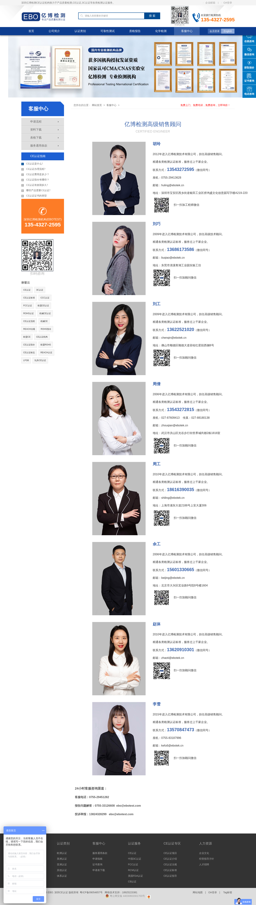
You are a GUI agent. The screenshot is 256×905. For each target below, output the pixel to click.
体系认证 (62, 875)
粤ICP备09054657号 (91, 892)
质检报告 (135, 31)
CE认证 (27, 290)
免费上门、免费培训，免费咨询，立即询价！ (205, 105)
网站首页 (97, 105)
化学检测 (161, 31)
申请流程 (44, 121)
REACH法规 (29, 329)
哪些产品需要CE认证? (35, 190)
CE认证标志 (29, 352)
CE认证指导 (170, 875)
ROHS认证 (28, 313)
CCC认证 (45, 298)
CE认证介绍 (170, 858)
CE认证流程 (29, 321)
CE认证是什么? (32, 163)
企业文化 (204, 853)
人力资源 (205, 843)
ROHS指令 (46, 329)
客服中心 (187, 31)
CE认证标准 (29, 298)
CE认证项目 (170, 853)
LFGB (26, 360)
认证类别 (80, 31)
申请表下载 (98, 870)
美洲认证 (62, 858)
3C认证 (39, 290)
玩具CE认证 (40, 360)
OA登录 (226, 2)
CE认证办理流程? (33, 169)
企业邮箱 (209, 2)
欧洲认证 (62, 853)
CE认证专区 (172, 843)
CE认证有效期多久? (34, 185)
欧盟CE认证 (43, 305)
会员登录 (215, 31)
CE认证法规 (170, 864)
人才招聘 (204, 864)
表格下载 (44, 137)
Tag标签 (227, 892)
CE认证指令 (29, 344)
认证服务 (134, 843)
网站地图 (198, 892)
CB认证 (132, 881)
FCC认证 (27, 305)
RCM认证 (133, 870)
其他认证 (62, 870)
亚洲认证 (62, 864)
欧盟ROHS (46, 344)
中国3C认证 (134, 858)
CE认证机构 (42, 337)
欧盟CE (27, 337)
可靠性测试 (107, 31)
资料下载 (44, 129)
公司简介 (54, 31)
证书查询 (97, 864)
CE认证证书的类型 (34, 195)
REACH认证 (46, 352)
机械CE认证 (45, 313)
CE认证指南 (38, 156)
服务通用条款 (44, 145)
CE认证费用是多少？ (35, 174)
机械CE (44, 321)
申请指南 (97, 858)
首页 (31, 31)
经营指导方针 (206, 858)
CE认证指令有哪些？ (35, 179)
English (228, 31)
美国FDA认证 (135, 875)
